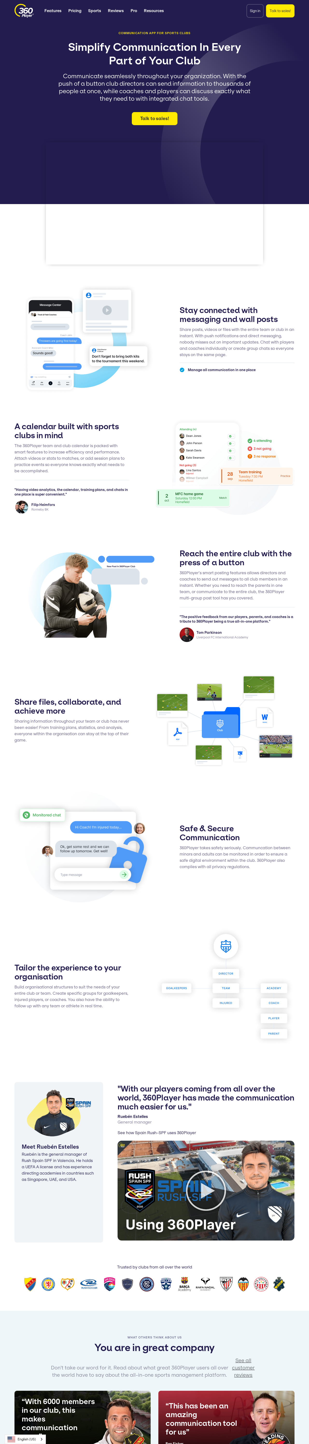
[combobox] (25, 1439)
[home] (24, 11)
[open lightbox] (206, 1191)
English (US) (21, 1439)
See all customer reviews (243, 1368)
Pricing (74, 10)
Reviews (116, 10)
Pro (134, 10)
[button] (53, 10)
